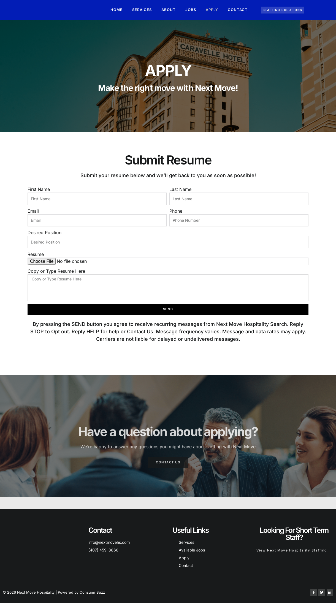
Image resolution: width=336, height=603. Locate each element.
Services (142, 9)
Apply (212, 9)
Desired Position (44, 235)
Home (116, 9)
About (168, 9)
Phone (175, 212)
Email (33, 212)
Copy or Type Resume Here (56, 275)
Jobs (190, 9)
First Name (39, 189)
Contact (238, 9)
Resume (36, 258)
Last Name (180, 189)
